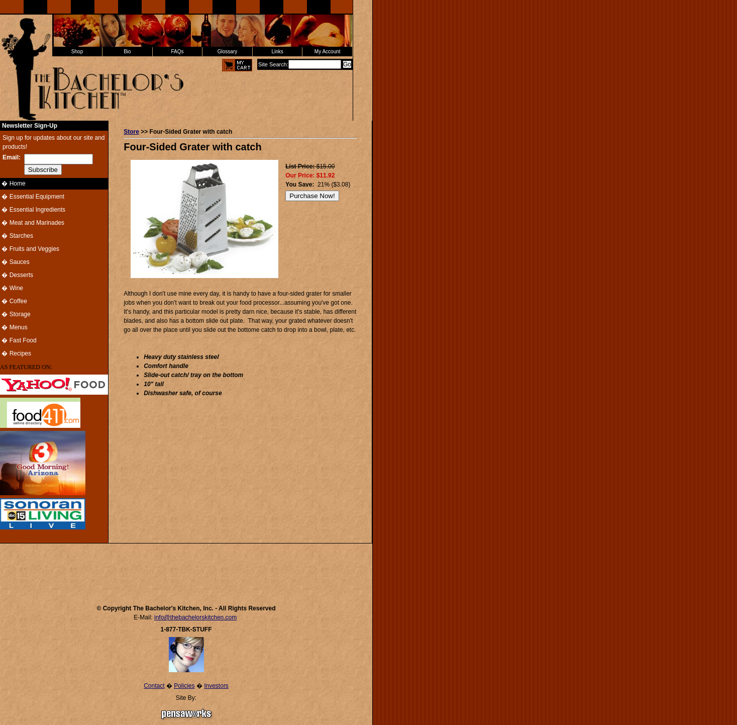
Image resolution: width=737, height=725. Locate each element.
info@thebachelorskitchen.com (195, 617)
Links (277, 51)
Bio (127, 51)
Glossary (227, 51)
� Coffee (13, 301)
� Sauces (15, 261)
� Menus (14, 327)
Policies (184, 685)
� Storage (15, 314)
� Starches (16, 235)
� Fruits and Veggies (29, 248)
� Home (13, 183)
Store (131, 131)
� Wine (11, 288)
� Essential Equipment (32, 196)
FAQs (177, 51)
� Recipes (15, 353)
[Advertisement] (186, 569)
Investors (216, 685)
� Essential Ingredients (32, 209)
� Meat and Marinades (32, 222)
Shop (77, 51)
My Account (327, 51)
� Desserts (16, 275)
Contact (154, 685)
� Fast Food (18, 340)
